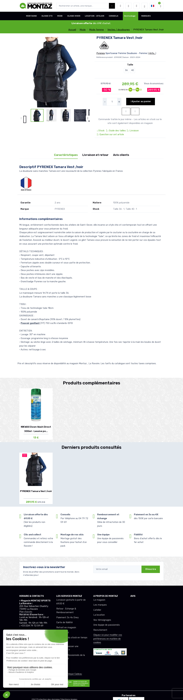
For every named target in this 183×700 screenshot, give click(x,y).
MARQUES (146, 16)
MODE (60, 16)
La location (99, 615)
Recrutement (100, 630)
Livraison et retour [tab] (95, 155)
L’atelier (97, 610)
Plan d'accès (25, 611)
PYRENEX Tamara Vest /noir (36, 491)
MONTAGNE (31, 16)
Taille (130, 64)
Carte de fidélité (64, 622)
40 (132, 70)
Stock (101, 130)
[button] (120, 6)
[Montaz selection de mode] (144, 6)
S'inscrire (150, 569)
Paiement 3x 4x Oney (67, 617)
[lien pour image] (54, 72)
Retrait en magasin (66, 627)
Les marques (100, 605)
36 (126, 70)
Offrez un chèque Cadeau (69, 674)
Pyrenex (100, 53)
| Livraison (132, 130)
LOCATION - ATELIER (94, 16)
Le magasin (99, 600)
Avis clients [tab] (121, 155)
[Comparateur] (136, 6)
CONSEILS (113, 16)
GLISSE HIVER (73, 16)
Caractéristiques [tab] (66, 155)
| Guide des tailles (116, 130)
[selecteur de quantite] (112, 102)
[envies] (128, 6)
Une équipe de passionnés (106, 625)
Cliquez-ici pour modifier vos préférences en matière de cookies (107, 639)
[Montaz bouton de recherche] (112, 6)
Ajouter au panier (140, 101)
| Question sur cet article (110, 134)
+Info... (151, 53)
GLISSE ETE (47, 16)
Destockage (129, 16)
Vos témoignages (102, 620)
